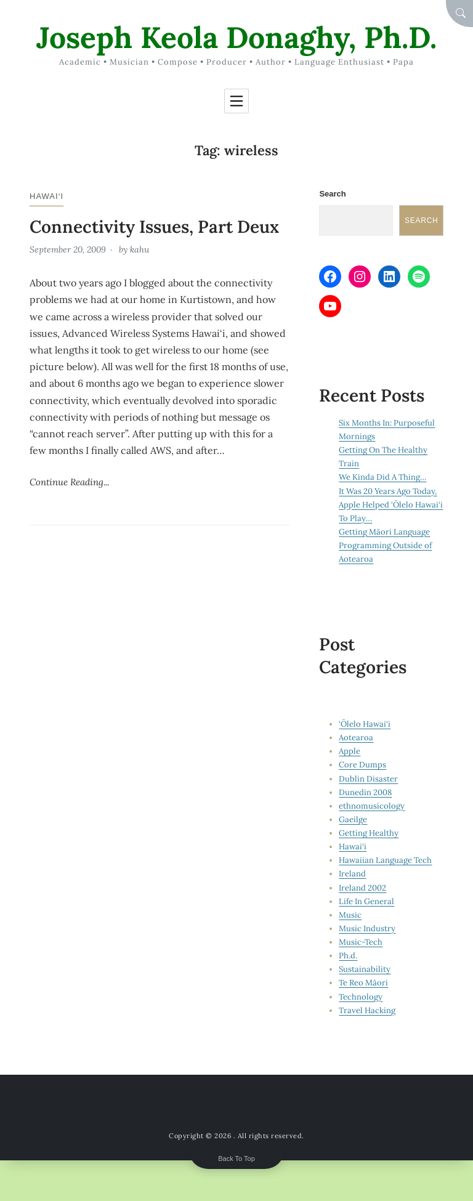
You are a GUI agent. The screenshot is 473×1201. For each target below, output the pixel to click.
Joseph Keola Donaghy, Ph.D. (236, 37)
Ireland (352, 873)
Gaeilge (353, 819)
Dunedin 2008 (365, 792)
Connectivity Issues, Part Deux (154, 227)
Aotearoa (356, 737)
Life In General (366, 901)
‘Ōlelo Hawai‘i (364, 724)
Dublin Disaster (368, 779)
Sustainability (364, 969)
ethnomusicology (372, 806)
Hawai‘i (46, 196)
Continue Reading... (69, 482)
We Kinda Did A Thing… (382, 477)
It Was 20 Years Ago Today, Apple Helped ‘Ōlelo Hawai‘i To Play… (391, 505)
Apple (349, 751)
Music (350, 915)
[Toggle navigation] (236, 101)
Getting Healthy (368, 833)
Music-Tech (360, 942)
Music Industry (367, 928)
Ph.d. (348, 955)
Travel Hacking (367, 1010)
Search (332, 193)
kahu (139, 249)
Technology (360, 997)
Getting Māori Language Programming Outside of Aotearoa (385, 545)
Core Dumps (362, 764)
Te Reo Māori (363, 982)
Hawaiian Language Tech (385, 860)
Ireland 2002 (362, 888)
